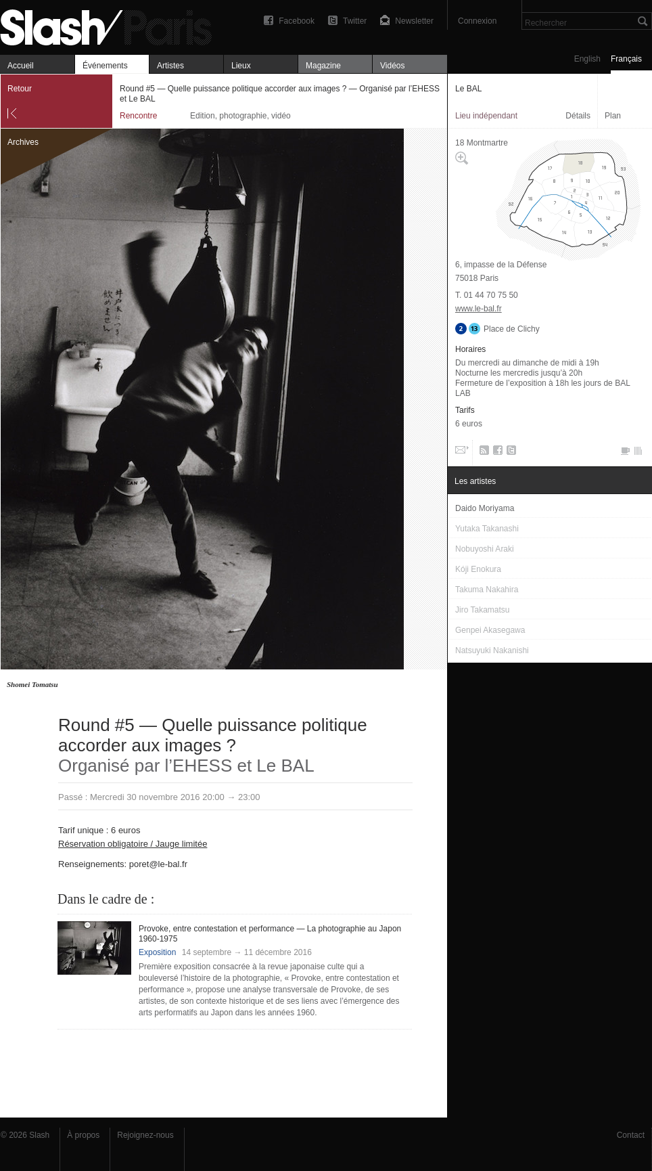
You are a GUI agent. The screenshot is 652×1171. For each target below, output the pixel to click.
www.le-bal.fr (478, 308)
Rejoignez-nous (145, 1135)
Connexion (477, 21)
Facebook (297, 21)
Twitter (355, 21)
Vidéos (392, 65)
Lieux (241, 65)
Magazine (323, 65)
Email (460, 453)
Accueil (20, 65)
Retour (19, 88)
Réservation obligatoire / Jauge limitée (132, 844)
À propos (83, 1135)
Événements (105, 65)
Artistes (170, 65)
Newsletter (414, 21)
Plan (613, 115)
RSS (482, 453)
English (587, 59)
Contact (631, 1135)
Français (626, 59)
